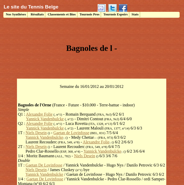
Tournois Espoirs (115, 14)
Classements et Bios (62, 14)
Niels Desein (36, 133)
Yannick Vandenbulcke (45, 119)
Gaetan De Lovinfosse (44, 165)
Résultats (37, 14)
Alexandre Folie (39, 114)
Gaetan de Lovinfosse (71, 133)
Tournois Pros (90, 14)
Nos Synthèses (15, 14)
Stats (135, 14)
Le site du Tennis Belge (31, 7)
